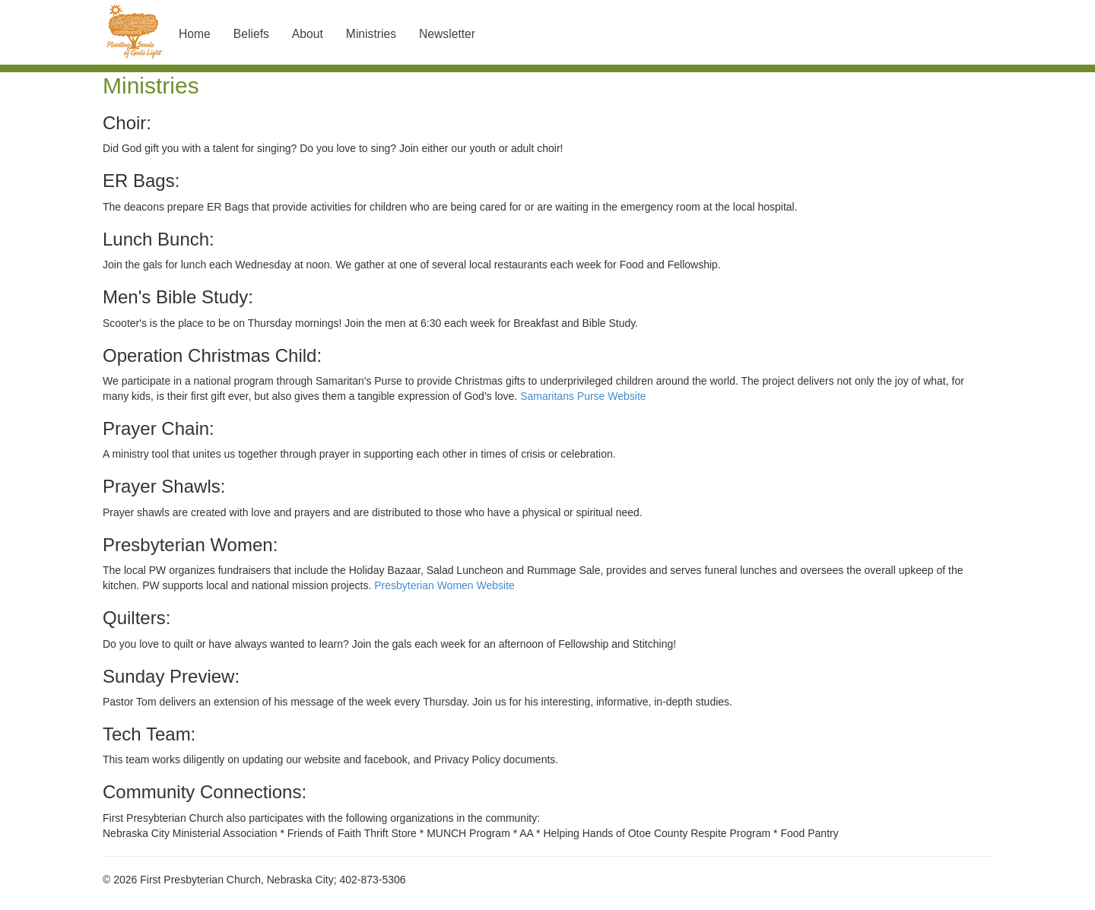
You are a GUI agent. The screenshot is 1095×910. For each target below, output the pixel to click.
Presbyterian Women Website (444, 585)
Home (195, 33)
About (307, 33)
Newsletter (447, 33)
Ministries (371, 33)
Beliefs (251, 33)
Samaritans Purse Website (583, 396)
